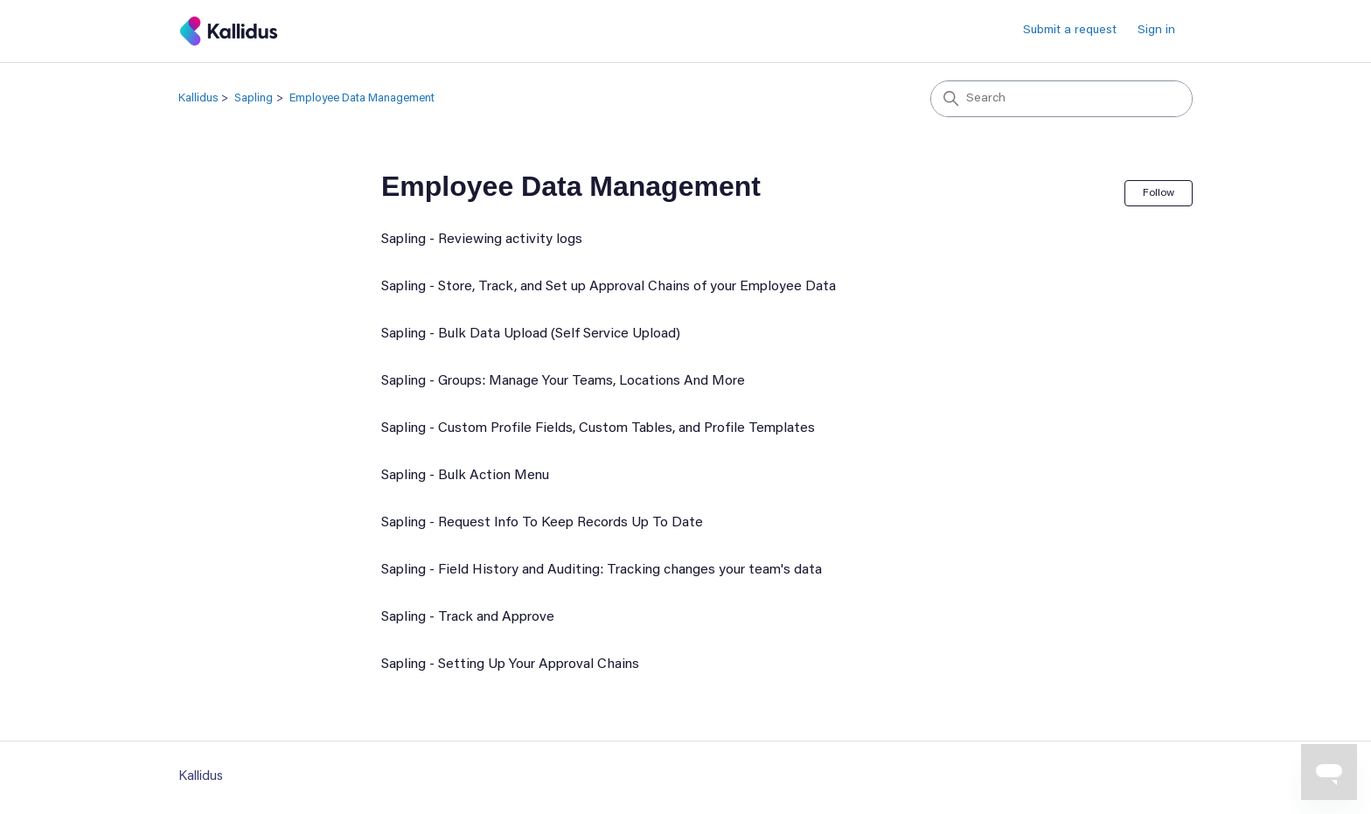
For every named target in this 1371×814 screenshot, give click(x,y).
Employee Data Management (362, 98)
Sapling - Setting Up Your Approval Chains (510, 664)
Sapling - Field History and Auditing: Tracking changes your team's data (601, 570)
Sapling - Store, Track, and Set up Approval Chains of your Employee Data (608, 287)
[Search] (1061, 98)
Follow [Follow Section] (1158, 193)
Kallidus (198, 98)
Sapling (253, 98)
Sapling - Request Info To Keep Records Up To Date (542, 523)
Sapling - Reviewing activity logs (481, 240)
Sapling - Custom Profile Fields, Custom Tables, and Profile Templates (598, 428)
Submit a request (1070, 30)
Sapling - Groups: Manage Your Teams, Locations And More (563, 381)
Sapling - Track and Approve (467, 617)
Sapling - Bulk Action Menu (465, 476)
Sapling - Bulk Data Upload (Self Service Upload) (530, 334)
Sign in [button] (1156, 30)
